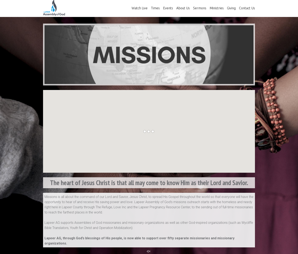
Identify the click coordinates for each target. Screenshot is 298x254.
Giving (231, 8)
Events (168, 8)
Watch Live (140, 8)
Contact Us (247, 8)
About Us (183, 8)
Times (155, 8)
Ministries (217, 8)
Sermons (199, 8)
